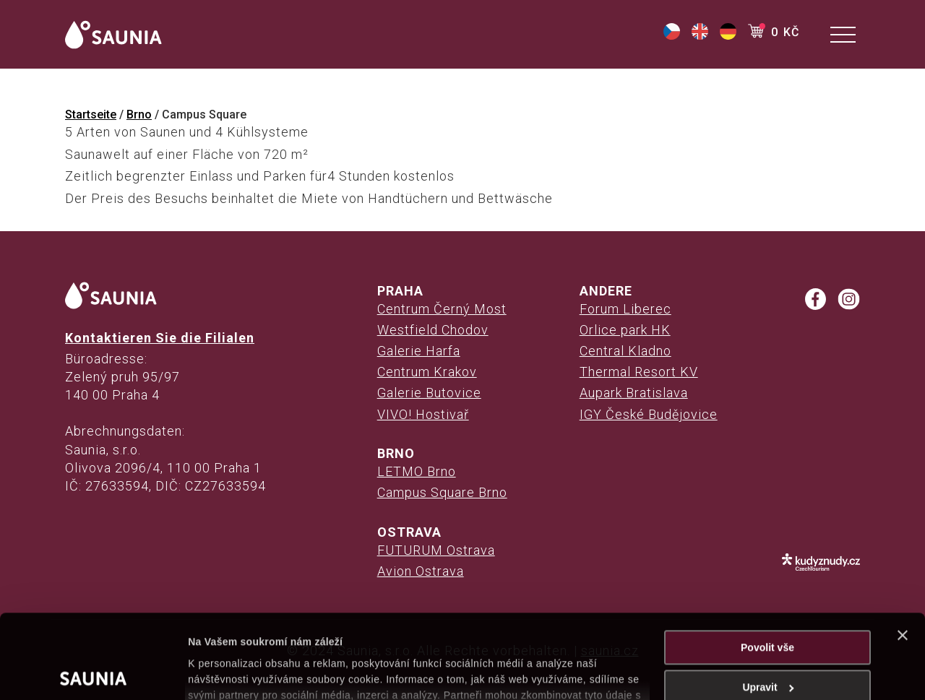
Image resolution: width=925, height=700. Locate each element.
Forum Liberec (625, 308)
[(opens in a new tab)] (671, 36)
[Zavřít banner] (903, 551)
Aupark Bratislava (634, 392)
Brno (139, 114)
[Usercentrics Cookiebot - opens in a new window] (93, 672)
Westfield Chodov (433, 329)
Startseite (90, 114)
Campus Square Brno (442, 492)
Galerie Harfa (418, 350)
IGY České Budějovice (649, 414)
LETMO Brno (416, 471)
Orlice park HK (625, 329)
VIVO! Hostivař (423, 414)
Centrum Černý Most (442, 308)
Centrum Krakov (427, 371)
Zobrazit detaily (225, 672)
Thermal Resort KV (639, 371)
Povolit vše (767, 563)
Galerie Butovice (429, 392)
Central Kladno (625, 350)
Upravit (767, 603)
